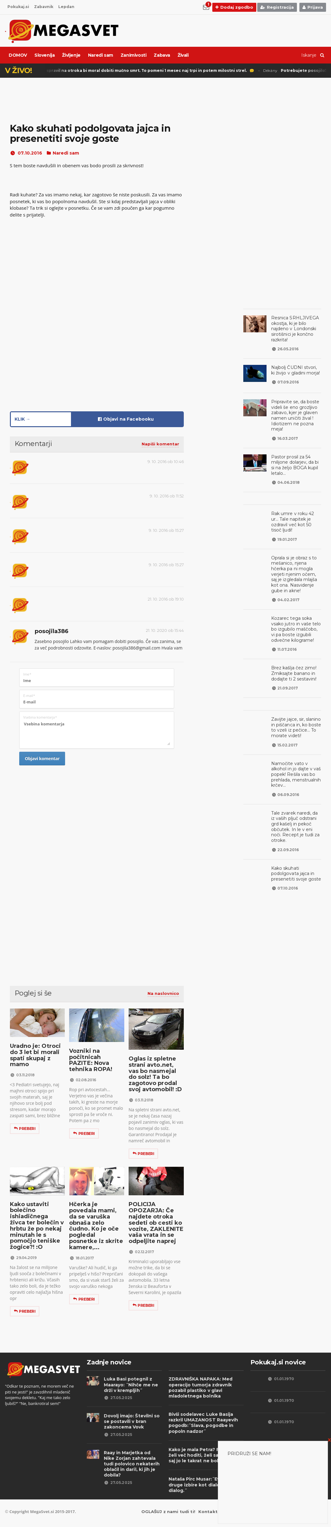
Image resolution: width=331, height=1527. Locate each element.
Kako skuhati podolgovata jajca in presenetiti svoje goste (294, 851)
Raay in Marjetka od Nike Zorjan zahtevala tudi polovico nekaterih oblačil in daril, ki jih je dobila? (133, 1461)
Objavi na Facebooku (126, 419)
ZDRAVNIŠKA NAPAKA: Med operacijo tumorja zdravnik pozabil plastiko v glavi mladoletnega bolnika (199, 1387)
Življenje (71, 55)
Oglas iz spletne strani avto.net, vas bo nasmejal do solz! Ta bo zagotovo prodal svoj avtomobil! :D (155, 1074)
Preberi (25, 1128)
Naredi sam (100, 55)
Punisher (124, 70)
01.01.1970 (280, 1378)
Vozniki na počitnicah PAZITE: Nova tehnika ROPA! (96, 1060)
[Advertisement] (97, 827)
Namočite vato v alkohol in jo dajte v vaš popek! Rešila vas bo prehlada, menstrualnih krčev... (296, 761)
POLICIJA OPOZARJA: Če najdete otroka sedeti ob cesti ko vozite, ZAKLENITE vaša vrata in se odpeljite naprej (155, 1223)
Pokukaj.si (18, 6)
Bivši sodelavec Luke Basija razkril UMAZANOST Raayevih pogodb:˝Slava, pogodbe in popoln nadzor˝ (202, 1422)
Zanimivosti (134, 55)
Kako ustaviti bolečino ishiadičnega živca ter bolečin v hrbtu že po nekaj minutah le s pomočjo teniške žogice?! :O (36, 1226)
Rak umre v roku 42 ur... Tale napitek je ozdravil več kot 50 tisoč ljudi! (295, 513)
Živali (183, 55)
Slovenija (44, 55)
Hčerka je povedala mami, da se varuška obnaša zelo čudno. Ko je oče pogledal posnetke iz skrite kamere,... (96, 1223)
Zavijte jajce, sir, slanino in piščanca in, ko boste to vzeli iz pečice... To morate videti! (294, 717)
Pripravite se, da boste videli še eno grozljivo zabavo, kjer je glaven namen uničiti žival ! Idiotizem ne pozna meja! (293, 409)
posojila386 (51, 631)
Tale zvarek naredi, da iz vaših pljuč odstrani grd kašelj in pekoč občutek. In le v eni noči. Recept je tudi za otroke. (295, 807)
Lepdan (68, 6)
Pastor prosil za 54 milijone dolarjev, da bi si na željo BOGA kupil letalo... (295, 459)
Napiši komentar (160, 443)
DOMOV (18, 55)
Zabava (162, 55)
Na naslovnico (163, 993)
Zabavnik (45, 6)
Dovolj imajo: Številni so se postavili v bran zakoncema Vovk (130, 1421)
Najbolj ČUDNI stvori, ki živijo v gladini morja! (294, 364)
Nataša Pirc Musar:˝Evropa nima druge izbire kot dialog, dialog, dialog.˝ (204, 1484)
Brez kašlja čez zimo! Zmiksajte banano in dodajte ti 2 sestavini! (292, 662)
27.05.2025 (118, 1397)
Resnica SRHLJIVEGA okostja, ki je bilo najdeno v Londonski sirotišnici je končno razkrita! (296, 326)
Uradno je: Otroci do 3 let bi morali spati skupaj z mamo (34, 1055)
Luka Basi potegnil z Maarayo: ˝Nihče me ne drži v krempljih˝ (129, 1384)
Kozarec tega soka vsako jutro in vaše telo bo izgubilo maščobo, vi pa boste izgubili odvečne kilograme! (295, 618)
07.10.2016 (25, 153)
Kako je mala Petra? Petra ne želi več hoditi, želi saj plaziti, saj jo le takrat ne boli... (205, 1455)
